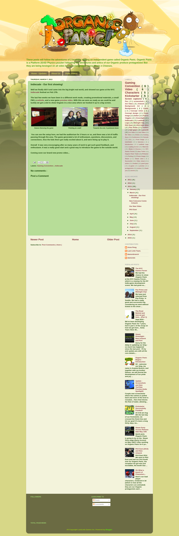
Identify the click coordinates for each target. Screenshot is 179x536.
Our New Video (135, 206)
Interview (141, 142)
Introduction (129, 144)
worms (133, 170)
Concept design (132, 113)
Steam (127, 158)
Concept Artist (137, 111)
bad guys (133, 130)
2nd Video (142, 132)
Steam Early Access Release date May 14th (141, 430)
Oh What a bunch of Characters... (140, 472)
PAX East (129, 125)
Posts (96, 500)
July (132, 224)
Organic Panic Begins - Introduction (141, 360)
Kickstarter (133, 95)
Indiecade (35, 92)
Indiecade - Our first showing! (137, 196)
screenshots (139, 101)
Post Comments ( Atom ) (52, 245)
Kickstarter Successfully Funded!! (140, 408)
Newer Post (37, 239)
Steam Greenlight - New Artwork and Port (140, 337)
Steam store (140, 158)
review (139, 168)
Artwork (141, 104)
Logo (127, 123)
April (132, 214)
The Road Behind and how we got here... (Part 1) (141, 314)
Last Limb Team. (134, 251)
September (134, 230)
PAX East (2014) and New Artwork (141, 451)
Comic (145, 108)
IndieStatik (129, 142)
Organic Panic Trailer (132, 154)
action (127, 163)
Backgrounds (131, 108)
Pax (127, 101)
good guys (144, 163)
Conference (136, 137)
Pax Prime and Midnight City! (141, 291)
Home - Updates (39, 73)
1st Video (132, 132)
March (132, 193)
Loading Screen (133, 147)
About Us (55, 73)
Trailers (145, 127)
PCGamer (145, 154)
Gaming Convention (45, 166)
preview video (66, 100)
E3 (130, 139)
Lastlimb (141, 120)
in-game (132, 166)
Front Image (140, 139)
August (133, 227)
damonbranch (133, 254)
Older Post (113, 239)
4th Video (128, 135)
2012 (130, 183)
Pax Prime (133, 127)
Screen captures (134, 99)
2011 (130, 180)
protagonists (129, 168)
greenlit (145, 130)
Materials (145, 147)
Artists (137, 135)
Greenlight (140, 118)
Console (145, 137)
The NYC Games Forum (141, 269)
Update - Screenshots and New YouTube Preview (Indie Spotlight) (141, 386)
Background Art (133, 106)
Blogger (109, 530)
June (132, 220)
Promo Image (141, 156)
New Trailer (142, 151)
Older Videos (71, 73)
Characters (133, 92)
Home (75, 239)
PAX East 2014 (142, 125)
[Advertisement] (121, 514)
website (40, 100)
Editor (136, 116)
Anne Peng (132, 247)
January (133, 189)
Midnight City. (139, 123)
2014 (130, 235)
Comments (98, 504)
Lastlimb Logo (143, 144)
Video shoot (141, 161)
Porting (130, 156)
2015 (130, 238)
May (131, 217)
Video (131, 89)
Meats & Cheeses (135, 149)
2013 (130, 186)
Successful (129, 161)
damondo (131, 258)
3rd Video (129, 104)
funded (135, 163)
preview (142, 166)
